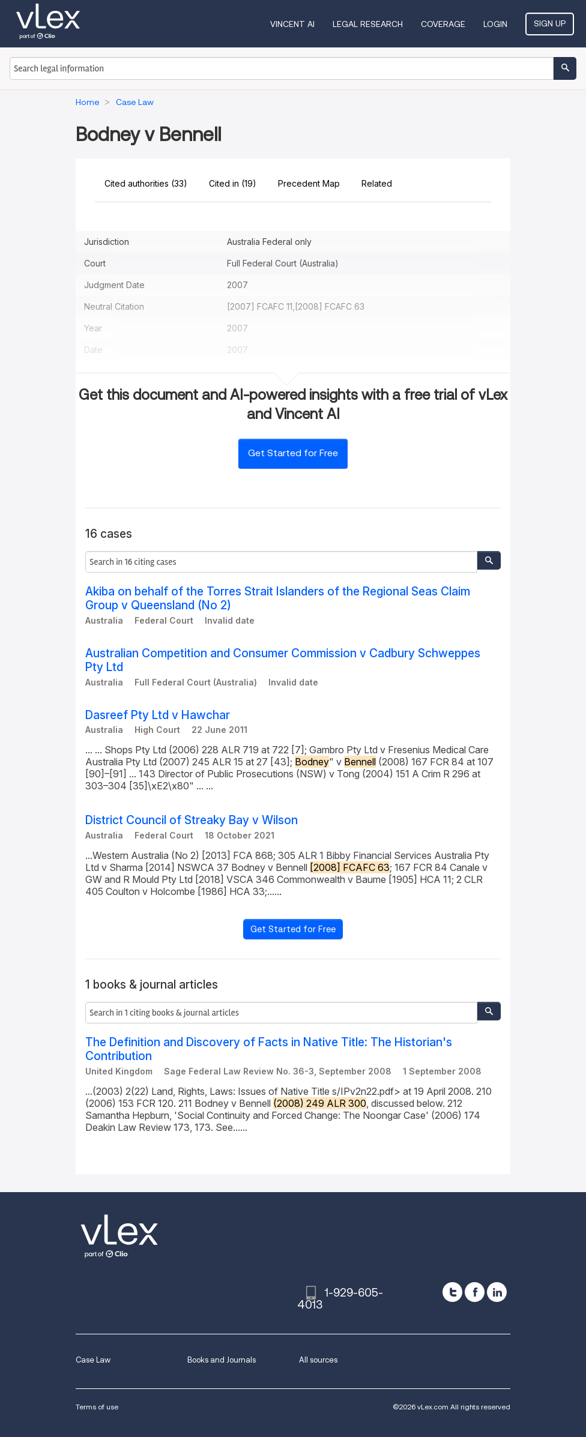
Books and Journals (221, 1359)
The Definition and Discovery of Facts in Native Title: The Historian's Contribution (268, 1049)
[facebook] (475, 1292)
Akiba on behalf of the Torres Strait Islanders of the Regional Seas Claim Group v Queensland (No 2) (277, 598)
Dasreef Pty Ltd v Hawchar (157, 715)
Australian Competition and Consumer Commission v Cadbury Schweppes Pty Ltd (282, 660)
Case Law (93, 1359)
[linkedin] (497, 1292)
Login (495, 24)
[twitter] (452, 1292)
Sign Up (550, 23)
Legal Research (368, 24)
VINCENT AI (292, 24)
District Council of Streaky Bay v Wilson (191, 820)
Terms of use (97, 1407)
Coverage (443, 24)
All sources (318, 1359)
